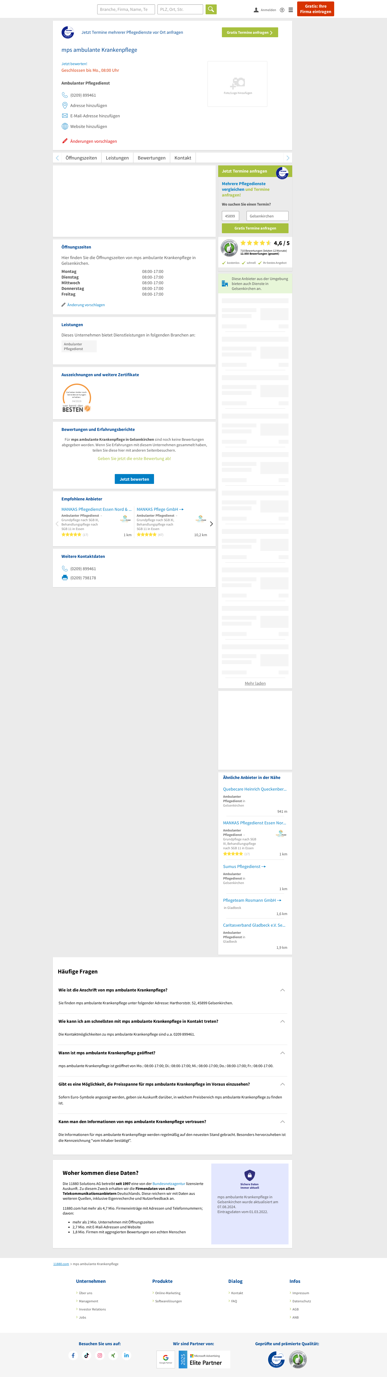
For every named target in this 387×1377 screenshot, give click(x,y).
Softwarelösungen (168, 1301)
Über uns (85, 1293)
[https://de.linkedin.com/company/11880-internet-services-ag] (126, 1356)
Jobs (82, 1317)
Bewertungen (152, 158)
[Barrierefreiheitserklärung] (284, 9)
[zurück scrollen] (57, 158)
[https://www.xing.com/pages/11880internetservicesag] (113, 1356)
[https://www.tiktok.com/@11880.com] (86, 1356)
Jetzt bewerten (134, 479)
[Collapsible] (283, 990)
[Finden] (211, 9)
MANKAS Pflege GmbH (157, 509)
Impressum (300, 1293)
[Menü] (293, 9)
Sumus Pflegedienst (241, 866)
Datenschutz (301, 1301)
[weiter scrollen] (288, 158)
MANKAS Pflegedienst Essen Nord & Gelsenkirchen (96, 509)
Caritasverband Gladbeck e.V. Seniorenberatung (255, 925)
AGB (295, 1309)
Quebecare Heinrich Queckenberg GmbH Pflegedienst (255, 789)
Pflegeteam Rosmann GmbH (249, 900)
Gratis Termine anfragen (250, 32)
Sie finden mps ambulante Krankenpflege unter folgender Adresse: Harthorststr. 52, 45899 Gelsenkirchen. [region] (145, 1002)
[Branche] (126, 9)
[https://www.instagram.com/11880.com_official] (100, 1356)
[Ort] (180, 9)
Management (88, 1301)
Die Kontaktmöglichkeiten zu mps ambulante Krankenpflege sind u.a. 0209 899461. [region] (126, 1034)
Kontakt (182, 158)
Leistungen (117, 158)
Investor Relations (92, 1309)
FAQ (234, 1301)
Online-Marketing (167, 1293)
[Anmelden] (267, 10)
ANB (295, 1317)
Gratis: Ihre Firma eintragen (315, 9)
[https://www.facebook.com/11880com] (73, 1356)
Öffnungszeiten (81, 158)
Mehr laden (255, 683)
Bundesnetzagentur (169, 1183)
